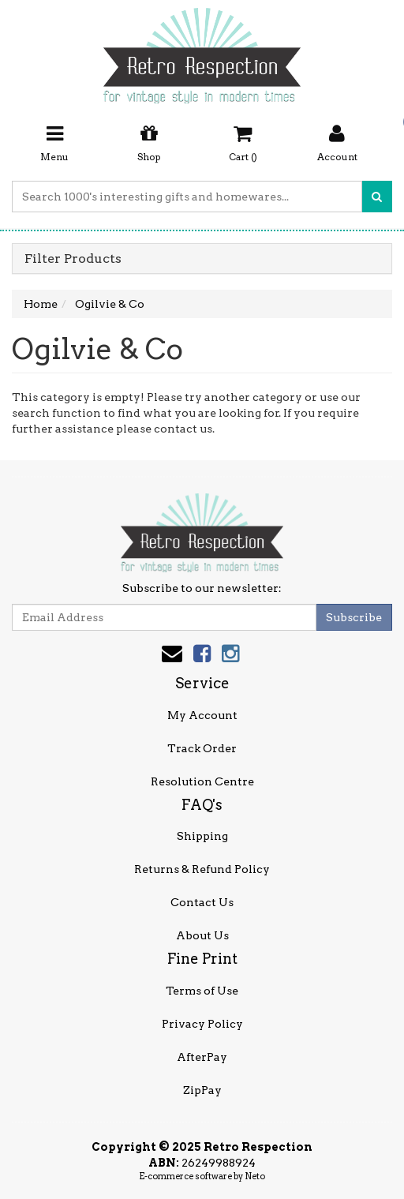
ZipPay (202, 1090)
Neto (255, 1176)
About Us (202, 935)
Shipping (202, 836)
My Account (202, 715)
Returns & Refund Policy (202, 869)
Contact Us (202, 902)
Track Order (202, 748)
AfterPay (202, 1057)
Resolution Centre (202, 781)
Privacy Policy (202, 1023)
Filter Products (73, 259)
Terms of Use (202, 990)
